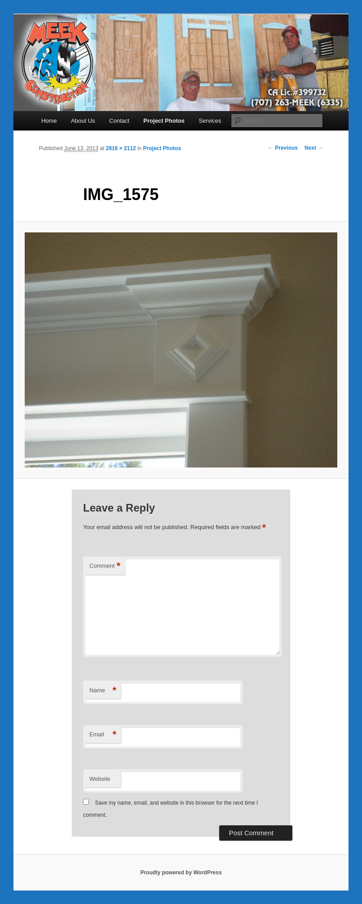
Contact (119, 120)
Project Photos (164, 120)
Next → (314, 148)
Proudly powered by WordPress (180, 872)
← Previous (283, 148)
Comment (104, 566)
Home (49, 120)
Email (102, 734)
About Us (83, 120)
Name (102, 690)
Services (210, 120)
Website (99, 778)
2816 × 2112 (121, 148)
